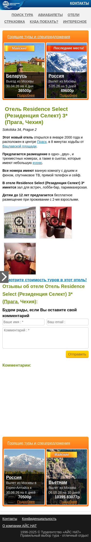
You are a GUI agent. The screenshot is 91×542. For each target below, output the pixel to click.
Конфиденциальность (39, 519)
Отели (74, 15)
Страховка (14, 22)
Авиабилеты (50, 15)
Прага (11, 301)
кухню (37, 163)
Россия (14, 477)
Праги (42, 142)
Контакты (79, 3)
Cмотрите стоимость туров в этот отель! (45, 280)
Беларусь (16, 76)
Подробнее (26, 502)
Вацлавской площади (19, 146)
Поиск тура (22, 15)
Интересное (75, 22)
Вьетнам (58, 482)
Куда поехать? (44, 22)
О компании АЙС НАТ (19, 526)
